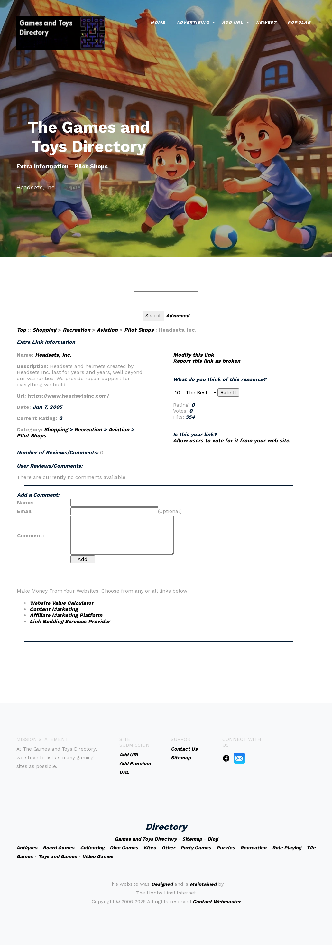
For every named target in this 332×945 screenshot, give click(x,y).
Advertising (193, 21)
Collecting (92, 848)
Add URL (232, 21)
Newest (266, 21)
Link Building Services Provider (70, 621)
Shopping (44, 330)
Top (21, 330)
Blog (213, 839)
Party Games (195, 848)
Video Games (97, 856)
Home (158, 21)
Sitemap (192, 839)
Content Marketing (54, 609)
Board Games (58, 848)
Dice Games (124, 848)
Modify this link (193, 355)
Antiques (26, 848)
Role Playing (286, 848)
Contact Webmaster (217, 901)
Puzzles (226, 848)
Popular (299, 21)
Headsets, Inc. (53, 355)
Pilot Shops (139, 330)
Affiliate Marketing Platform (66, 615)
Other (168, 848)
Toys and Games (57, 856)
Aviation (107, 330)
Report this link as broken (206, 361)
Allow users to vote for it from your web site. (231, 440)
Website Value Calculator (62, 603)
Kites (149, 848)
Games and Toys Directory (146, 839)
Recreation (76, 330)
